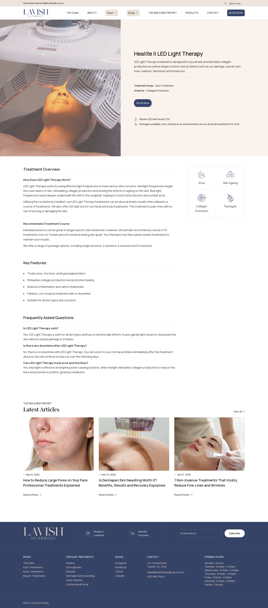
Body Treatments (33, 571)
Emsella (70, 571)
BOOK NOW (236, 13)
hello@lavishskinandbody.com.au (165, 572)
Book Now (143, 103)
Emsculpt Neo (74, 567)
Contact (213, 12)
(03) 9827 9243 (156, 576)
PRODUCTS (191, 12)
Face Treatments (33, 567)
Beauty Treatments (34, 575)
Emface (70, 563)
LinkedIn (119, 575)
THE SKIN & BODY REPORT (162, 12)
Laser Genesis (74, 580)
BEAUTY (92, 12)
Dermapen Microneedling (80, 575)
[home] (36, 13)
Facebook (120, 567)
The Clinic (28, 563)
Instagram (121, 563)
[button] (111, 13)
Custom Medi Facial (77, 584)
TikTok (119, 571)
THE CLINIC (72, 12)
